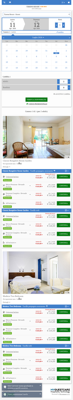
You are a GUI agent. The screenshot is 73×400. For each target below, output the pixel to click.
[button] (66, 171)
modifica (60, 32)
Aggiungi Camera (61, 94)
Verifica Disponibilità (36, 100)
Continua (63, 176)
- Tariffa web (21, 210)
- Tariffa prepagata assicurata (29, 171)
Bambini (6, 87)
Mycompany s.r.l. (64, 394)
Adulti (5, 81)
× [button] (40, 385)
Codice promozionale (36, 104)
